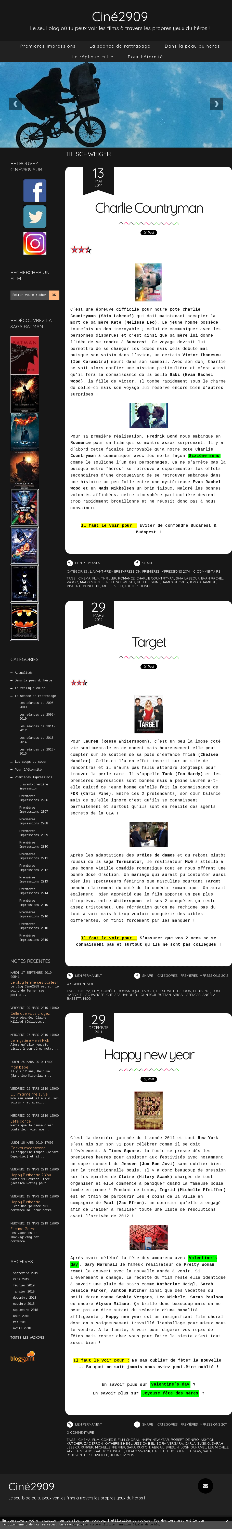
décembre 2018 (24, 1298)
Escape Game (22, 1228)
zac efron (93, 1443)
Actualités (24, 673)
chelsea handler (121, 995)
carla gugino (197, 1443)
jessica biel (144, 1443)
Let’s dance (20, 1121)
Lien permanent (84, 563)
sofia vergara (170, 1443)
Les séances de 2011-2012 (37, 728)
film (95, 578)
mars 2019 (21, 1279)
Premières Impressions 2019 (33, 938)
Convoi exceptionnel (28, 1147)
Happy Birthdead (25, 1202)
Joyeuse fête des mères (170, 1393)
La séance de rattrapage (120, 46)
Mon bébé (19, 1067)
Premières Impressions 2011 (33, 856)
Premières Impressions (48, 46)
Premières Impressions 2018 (33, 926)
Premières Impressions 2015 (33, 903)
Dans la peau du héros (192, 46)
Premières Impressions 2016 (33, 914)
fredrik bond (137, 586)
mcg (87, 998)
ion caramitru (203, 582)
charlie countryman (155, 578)
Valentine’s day (170, 1384)
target (148, 991)
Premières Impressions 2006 (33, 798)
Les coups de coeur (31, 762)
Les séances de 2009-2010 (37, 717)
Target (149, 641)
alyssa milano (80, 1451)
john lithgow (188, 1451)
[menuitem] (48, 46)
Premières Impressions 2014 (33, 891)
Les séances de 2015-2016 (37, 752)
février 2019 (23, 1285)
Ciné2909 (120, 16)
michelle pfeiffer (110, 1447)
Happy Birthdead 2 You (30, 1174)
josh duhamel (193, 1447)
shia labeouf (187, 578)
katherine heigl (118, 1443)
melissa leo (112, 586)
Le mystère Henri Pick (29, 1040)
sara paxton (138, 1447)
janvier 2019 (23, 1292)
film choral (129, 1440)
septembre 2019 (25, 1273)
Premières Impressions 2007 (33, 810)
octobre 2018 (23, 1304)
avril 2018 (22, 1328)
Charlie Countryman (149, 207)
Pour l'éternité (145, 56)
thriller (108, 578)
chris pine (201, 991)
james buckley (175, 582)
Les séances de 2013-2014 (37, 740)
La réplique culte (93, 56)
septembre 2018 (25, 1310)
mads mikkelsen (94, 582)
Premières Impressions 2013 (33, 880)
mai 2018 (20, 1322)
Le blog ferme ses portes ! (34, 982)
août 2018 (21, 1316)
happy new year (155, 1440)
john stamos (122, 1455)
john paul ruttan (155, 995)
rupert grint (148, 582)
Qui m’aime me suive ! (29, 1094)
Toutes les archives (27, 1338)
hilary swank (138, 1451)
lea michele (218, 1447)
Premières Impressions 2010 (33, 845)
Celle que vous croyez (30, 1013)
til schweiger (122, 582)
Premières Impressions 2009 (33, 833)
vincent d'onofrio (83, 586)
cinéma (84, 578)
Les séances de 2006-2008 (37, 705)
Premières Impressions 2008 (33, 821)
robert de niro (185, 1440)
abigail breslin (165, 1447)
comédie (108, 991)
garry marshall (109, 1451)
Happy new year (149, 1054)
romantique (129, 991)
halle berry (163, 1451)
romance (126, 578)
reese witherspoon (173, 991)
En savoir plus (71, 1524)
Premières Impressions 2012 (33, 868)
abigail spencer (187, 995)
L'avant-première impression (33, 786)
